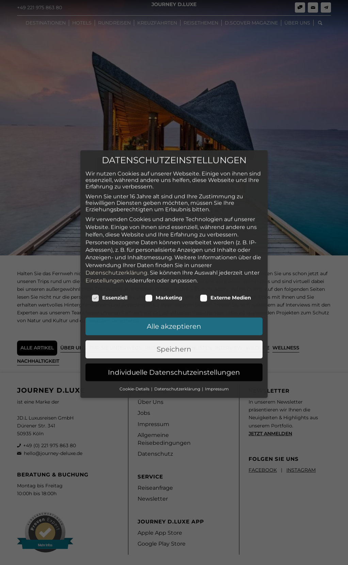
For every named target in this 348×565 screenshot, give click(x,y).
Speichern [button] (174, 313)
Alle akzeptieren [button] (174, 290)
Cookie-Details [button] (135, 352)
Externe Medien (225, 261)
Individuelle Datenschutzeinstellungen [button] (174, 336)
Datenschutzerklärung (116, 236)
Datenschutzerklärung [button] (177, 352)
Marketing (163, 261)
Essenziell (109, 261)
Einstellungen (104, 244)
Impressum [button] (217, 352)
